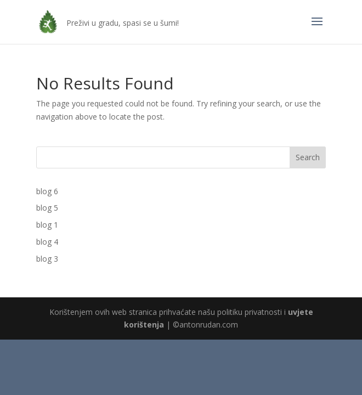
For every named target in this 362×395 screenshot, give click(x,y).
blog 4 (47, 241)
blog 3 (47, 258)
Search (308, 157)
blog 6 (47, 191)
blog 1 (47, 224)
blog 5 (47, 207)
